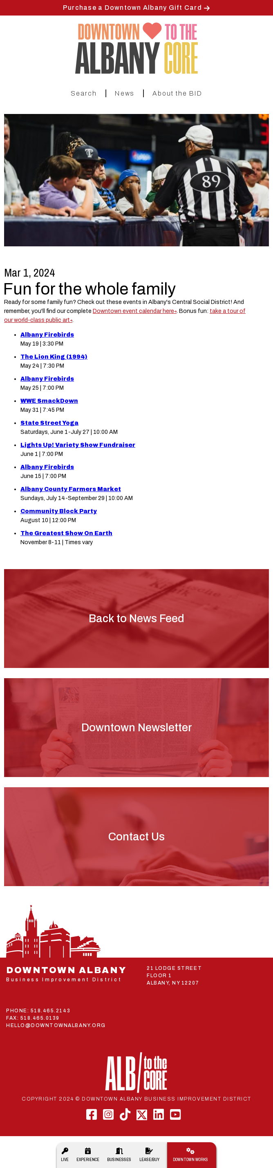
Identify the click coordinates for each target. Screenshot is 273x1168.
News (124, 93)
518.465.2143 (50, 1011)
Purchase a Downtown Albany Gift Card (132, 7)
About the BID (177, 93)
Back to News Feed (136, 618)
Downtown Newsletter (136, 727)
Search (84, 93)
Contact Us (136, 837)
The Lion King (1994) (53, 357)
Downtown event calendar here (133, 311)
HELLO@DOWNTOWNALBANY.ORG (56, 1025)
